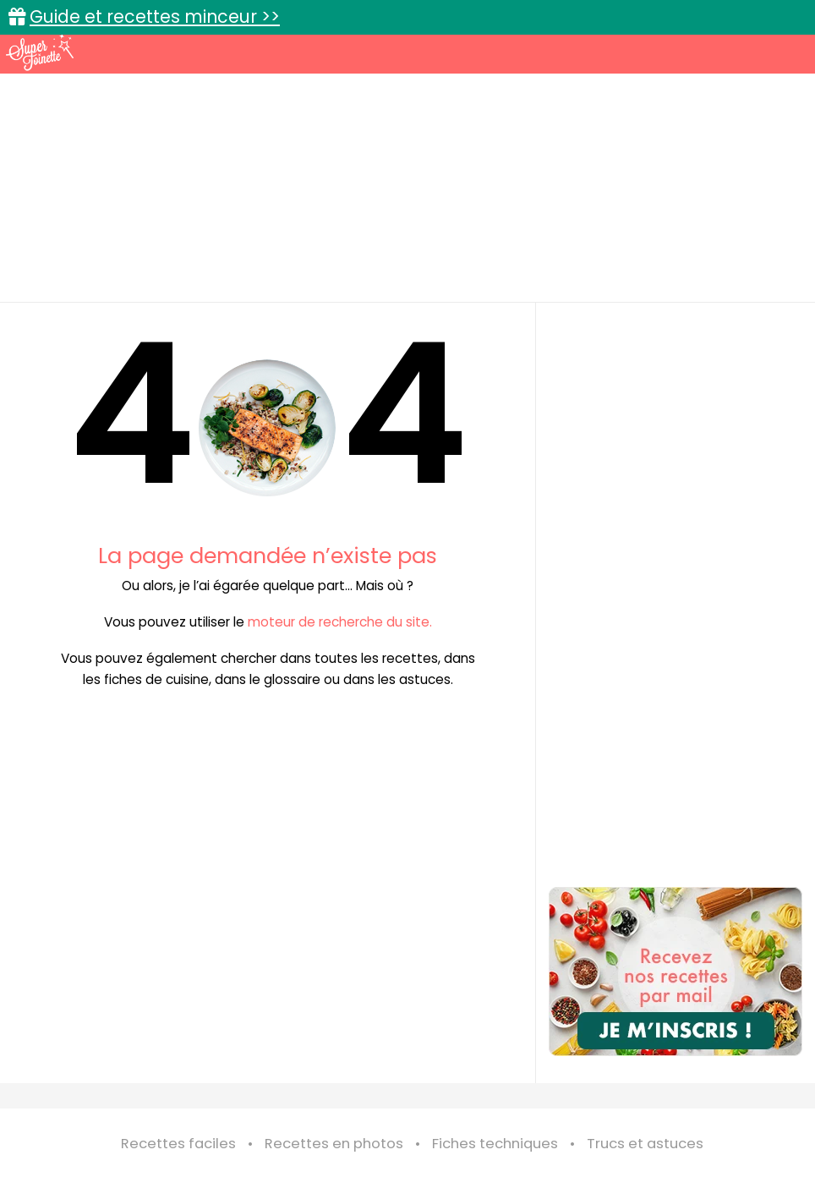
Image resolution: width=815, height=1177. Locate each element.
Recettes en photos (334, 1143)
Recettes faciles (178, 1143)
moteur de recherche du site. (340, 622)
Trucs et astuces (645, 1143)
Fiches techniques (495, 1143)
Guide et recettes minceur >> (155, 16)
